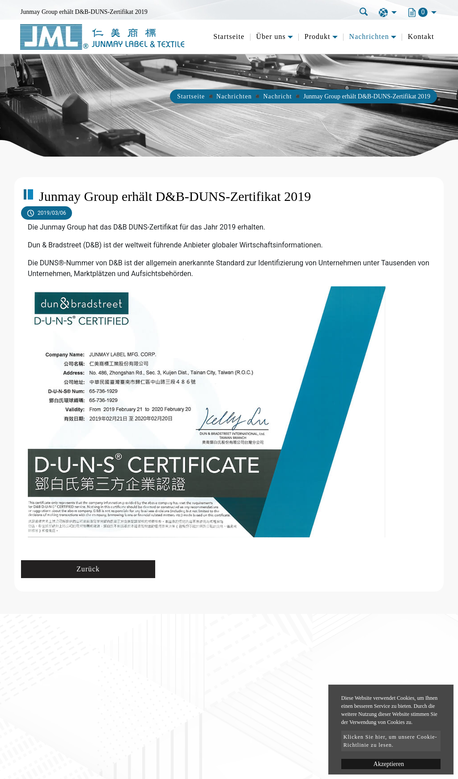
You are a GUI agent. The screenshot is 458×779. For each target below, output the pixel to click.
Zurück (88, 569)
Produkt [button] (318, 36)
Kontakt (421, 36)
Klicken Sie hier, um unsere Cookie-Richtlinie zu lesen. (390, 741)
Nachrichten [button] (369, 36)
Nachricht (277, 96)
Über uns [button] (271, 36)
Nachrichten (234, 96)
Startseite (229, 36)
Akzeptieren (388, 764)
